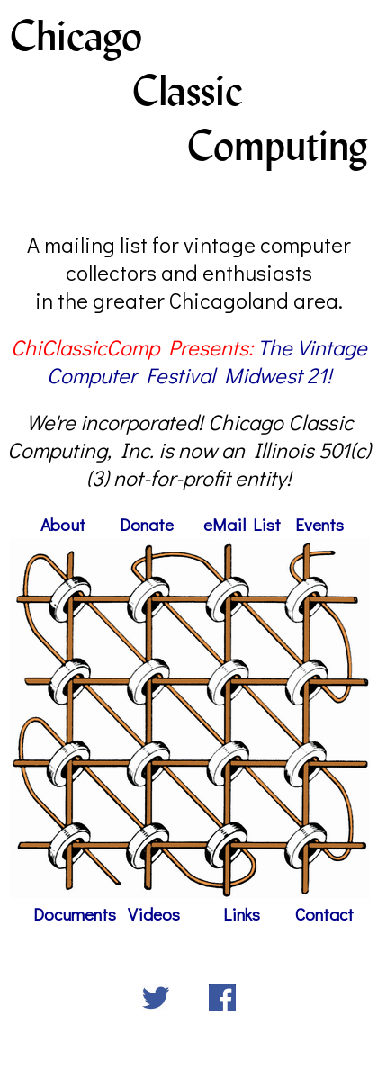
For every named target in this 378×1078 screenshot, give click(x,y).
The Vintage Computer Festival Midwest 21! (207, 361)
